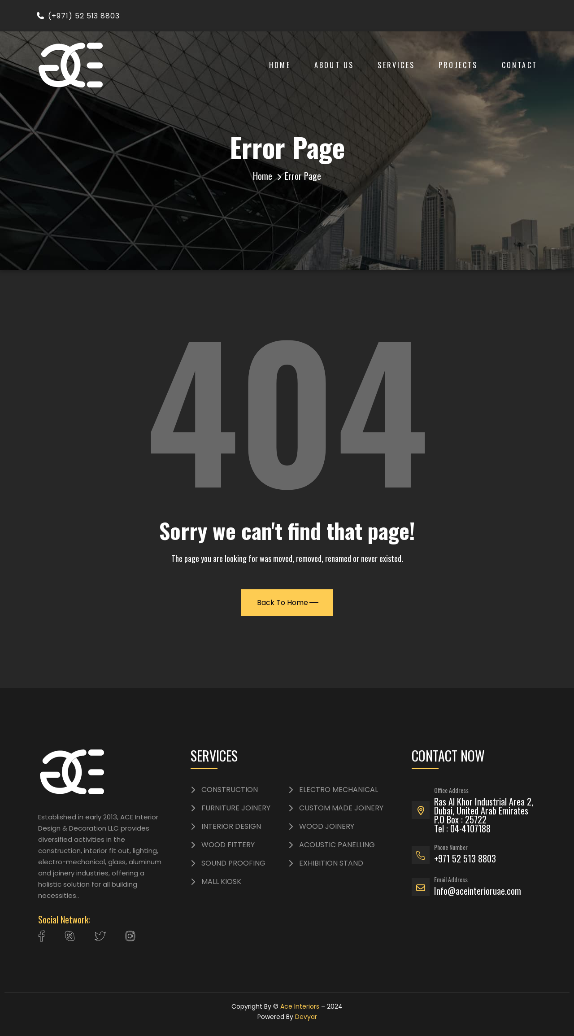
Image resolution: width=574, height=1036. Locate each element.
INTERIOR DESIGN (231, 826)
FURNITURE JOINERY (235, 808)
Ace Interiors (299, 1006)
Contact (519, 65)
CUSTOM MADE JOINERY (341, 808)
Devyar (306, 1016)
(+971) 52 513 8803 (78, 16)
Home (280, 65)
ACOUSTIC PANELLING (337, 845)
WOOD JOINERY (326, 826)
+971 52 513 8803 (465, 858)
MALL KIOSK (221, 881)
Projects (458, 65)
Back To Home (287, 602)
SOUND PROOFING (233, 863)
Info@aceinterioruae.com (477, 890)
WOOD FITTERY (228, 845)
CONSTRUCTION (229, 789)
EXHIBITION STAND (331, 863)
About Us (334, 65)
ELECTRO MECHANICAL (338, 789)
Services (396, 65)
